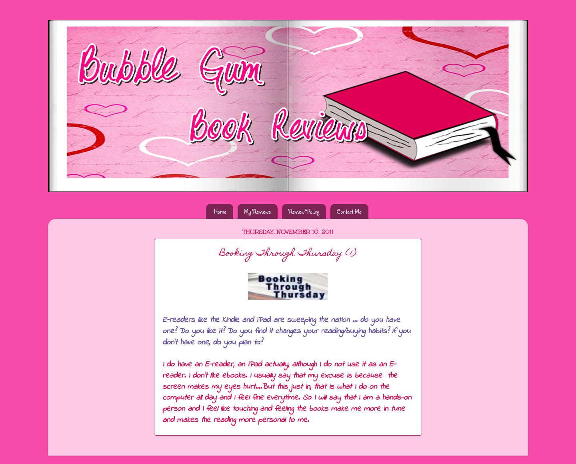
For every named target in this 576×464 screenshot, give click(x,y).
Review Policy (303, 211)
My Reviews (257, 211)
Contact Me (349, 211)
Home (220, 211)
